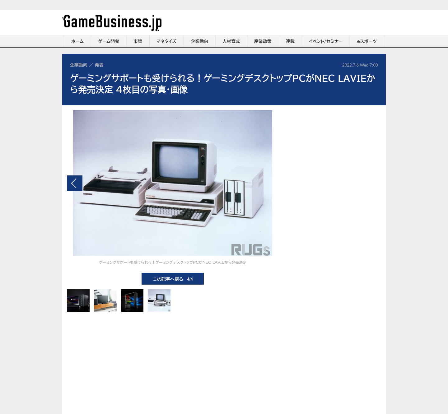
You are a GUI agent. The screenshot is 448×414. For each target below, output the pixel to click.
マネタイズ (166, 41)
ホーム (77, 41)
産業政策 (263, 41)
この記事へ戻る (173, 279)
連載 (290, 41)
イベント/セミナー (326, 41)
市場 (137, 41)
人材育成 (231, 41)
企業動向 (199, 41)
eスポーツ (367, 41)
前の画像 (74, 183)
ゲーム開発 (108, 41)
